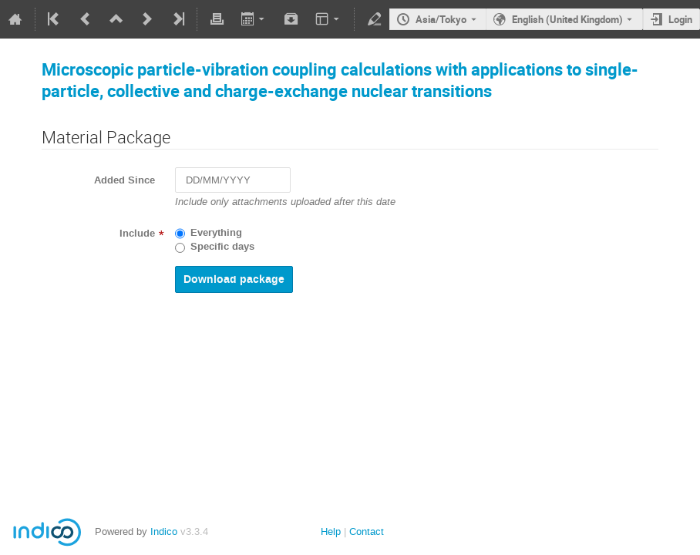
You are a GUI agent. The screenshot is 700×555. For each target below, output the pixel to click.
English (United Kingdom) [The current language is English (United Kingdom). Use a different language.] (567, 19)
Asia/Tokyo (441, 19)
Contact (366, 531)
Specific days (222, 247)
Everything (216, 233)
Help (331, 531)
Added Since (124, 180)
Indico (163, 531)
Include (137, 233)
